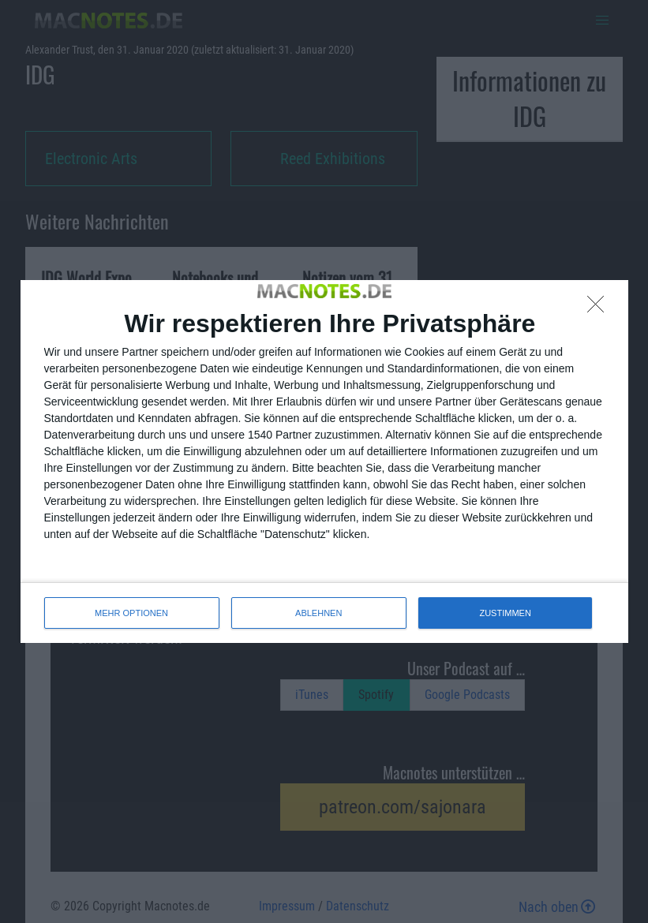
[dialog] (324, 461)
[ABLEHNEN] (599, 308)
